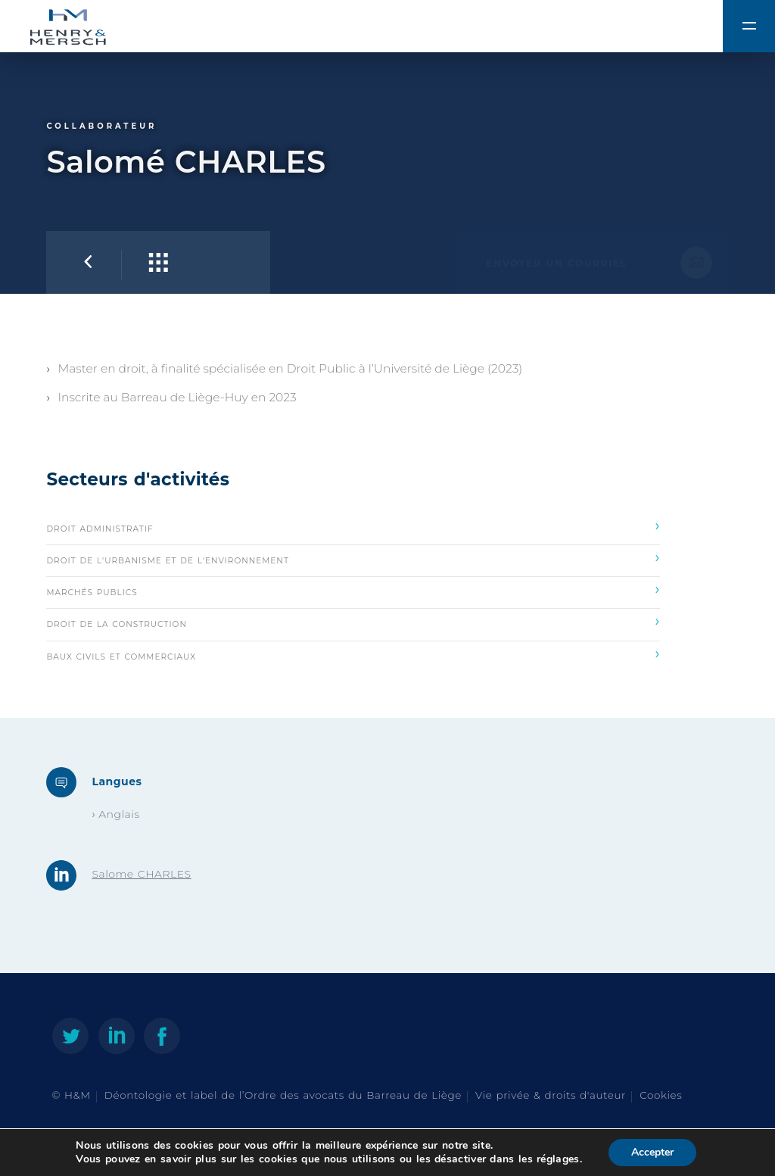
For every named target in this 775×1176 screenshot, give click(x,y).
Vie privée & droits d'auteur (550, 1095)
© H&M (70, 1095)
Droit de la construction (353, 621)
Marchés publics (353, 589)
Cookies (661, 1095)
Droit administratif (353, 525)
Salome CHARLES (141, 874)
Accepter (652, 1152)
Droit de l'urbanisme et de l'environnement (353, 557)
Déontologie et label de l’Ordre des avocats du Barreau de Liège (283, 1095)
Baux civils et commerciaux (353, 653)
